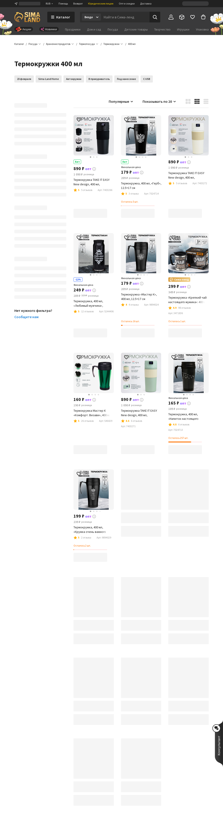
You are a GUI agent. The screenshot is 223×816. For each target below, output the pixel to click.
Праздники (72, 29)
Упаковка (202, 29)
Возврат (78, 3)
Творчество (162, 29)
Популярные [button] (121, 101)
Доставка (146, 3)
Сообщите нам (26, 317)
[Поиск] (154, 17)
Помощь (63, 3)
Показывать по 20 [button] (159, 101)
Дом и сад (94, 29)
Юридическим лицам (100, 3)
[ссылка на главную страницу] (27, 17)
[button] (132, 44)
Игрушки (183, 29)
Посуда (113, 29)
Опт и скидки (127, 3)
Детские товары (136, 29)
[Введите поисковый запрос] (125, 17)
